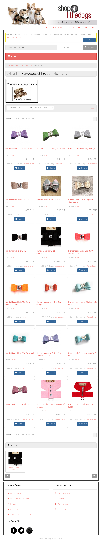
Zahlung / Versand (64, 493)
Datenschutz (14, 493)
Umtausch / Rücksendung (20, 515)
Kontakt (59, 499)
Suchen (90, 47)
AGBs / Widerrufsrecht (18, 499)
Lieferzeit (12, 509)
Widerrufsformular (64, 504)
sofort (14, 155)
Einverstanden (89, 40)
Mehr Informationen (15, 37)
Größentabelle (62, 509)
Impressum (13, 504)
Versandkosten (28, 164)
